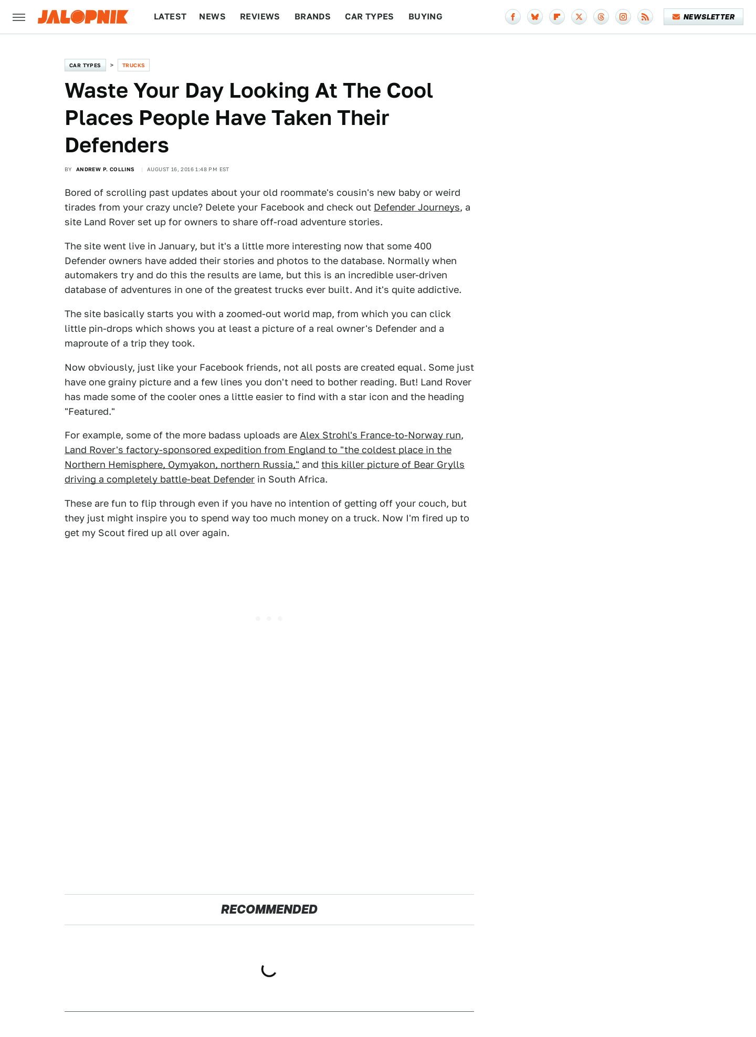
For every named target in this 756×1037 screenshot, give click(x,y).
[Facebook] (513, 17)
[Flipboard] (557, 17)
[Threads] (601, 17)
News (212, 17)
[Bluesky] (535, 17)
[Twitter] (579, 17)
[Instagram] (623, 17)
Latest (170, 17)
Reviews (260, 17)
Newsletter (704, 17)
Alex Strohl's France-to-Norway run (380, 435)
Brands (313, 17)
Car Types (369, 17)
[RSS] (645, 17)
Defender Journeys (417, 207)
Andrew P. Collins (105, 169)
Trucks (133, 65)
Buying (425, 17)
